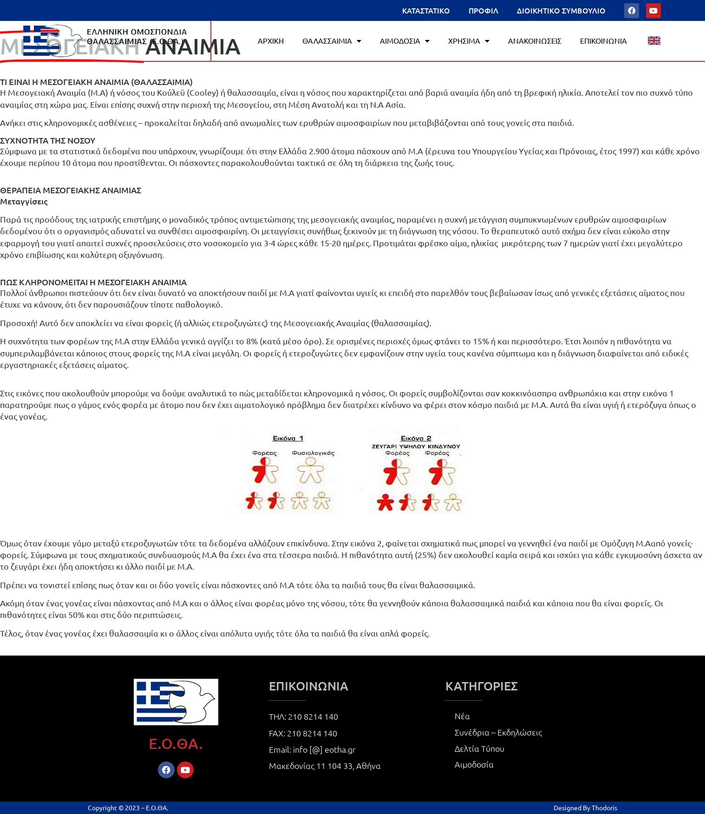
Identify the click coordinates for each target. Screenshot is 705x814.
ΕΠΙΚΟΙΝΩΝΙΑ (603, 40)
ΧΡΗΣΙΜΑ (469, 41)
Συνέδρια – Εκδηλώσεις (498, 732)
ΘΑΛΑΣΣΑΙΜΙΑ (331, 41)
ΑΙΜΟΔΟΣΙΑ (405, 41)
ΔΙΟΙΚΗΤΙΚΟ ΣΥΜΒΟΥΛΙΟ (561, 10)
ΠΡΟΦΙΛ (483, 10)
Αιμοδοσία (474, 764)
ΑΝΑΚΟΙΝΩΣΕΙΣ (534, 40)
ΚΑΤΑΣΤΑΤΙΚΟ (426, 10)
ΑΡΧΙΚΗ (271, 40)
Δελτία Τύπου (479, 748)
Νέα (462, 715)
